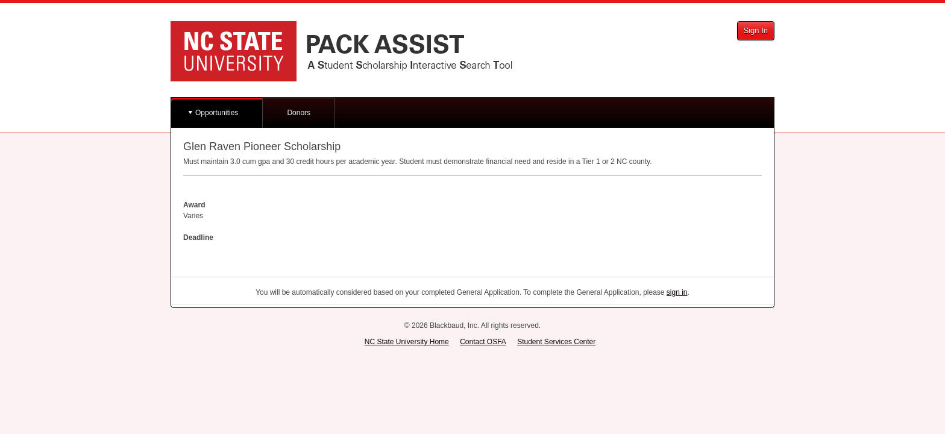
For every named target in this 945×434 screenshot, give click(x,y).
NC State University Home (407, 342)
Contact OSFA (483, 342)
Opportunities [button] (216, 112)
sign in (677, 292)
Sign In (756, 30)
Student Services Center (556, 342)
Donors (298, 112)
